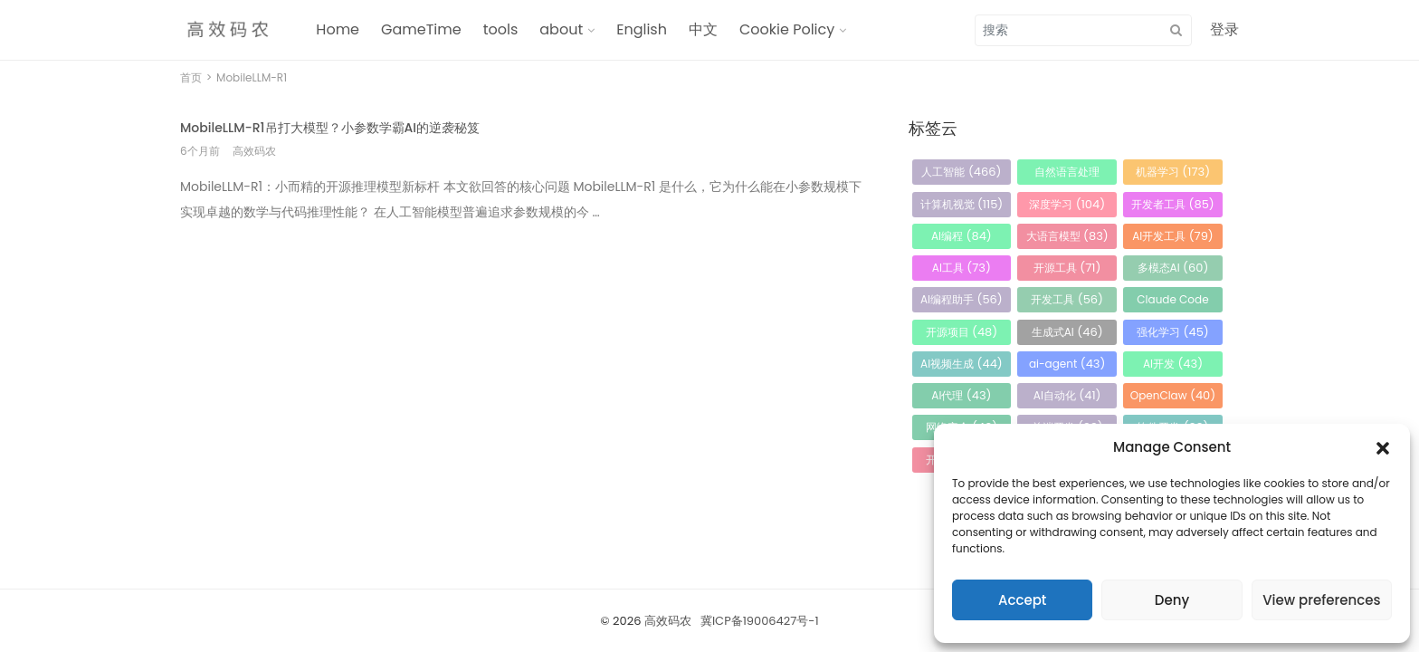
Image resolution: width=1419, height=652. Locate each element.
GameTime (421, 29)
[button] (1383, 447)
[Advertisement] (521, 366)
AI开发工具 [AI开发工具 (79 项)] (1173, 235)
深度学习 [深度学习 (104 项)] (1067, 204)
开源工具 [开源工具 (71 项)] (1067, 267)
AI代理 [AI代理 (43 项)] (961, 395)
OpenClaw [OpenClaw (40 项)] (1172, 395)
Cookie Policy (786, 29)
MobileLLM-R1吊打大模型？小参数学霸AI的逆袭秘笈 (330, 128)
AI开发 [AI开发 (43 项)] (1173, 363)
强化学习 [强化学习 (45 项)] (1173, 331)
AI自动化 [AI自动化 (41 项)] (1067, 395)
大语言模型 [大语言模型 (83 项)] (1067, 235)
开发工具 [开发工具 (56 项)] (1067, 299)
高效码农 (667, 620)
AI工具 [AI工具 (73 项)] (961, 267)
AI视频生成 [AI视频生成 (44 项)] (961, 363)
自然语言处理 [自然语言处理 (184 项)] (1067, 174)
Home (337, 29)
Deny (1172, 599)
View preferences (1321, 599)
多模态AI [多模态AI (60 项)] (1173, 267)
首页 (191, 77)
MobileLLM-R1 (251, 77)
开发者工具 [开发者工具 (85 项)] (1172, 204)
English (641, 29)
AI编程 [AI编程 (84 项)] (961, 235)
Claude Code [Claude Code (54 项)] (1172, 302)
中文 (703, 29)
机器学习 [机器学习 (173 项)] (1173, 171)
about (561, 29)
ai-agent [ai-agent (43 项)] (1067, 363)
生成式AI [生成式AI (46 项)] (1067, 331)
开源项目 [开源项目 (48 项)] (962, 331)
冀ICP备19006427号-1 (759, 620)
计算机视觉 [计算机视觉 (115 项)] (962, 204)
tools (501, 29)
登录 (1224, 29)
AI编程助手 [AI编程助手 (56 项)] (961, 299)
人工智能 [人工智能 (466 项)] (961, 171)
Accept (1022, 599)
